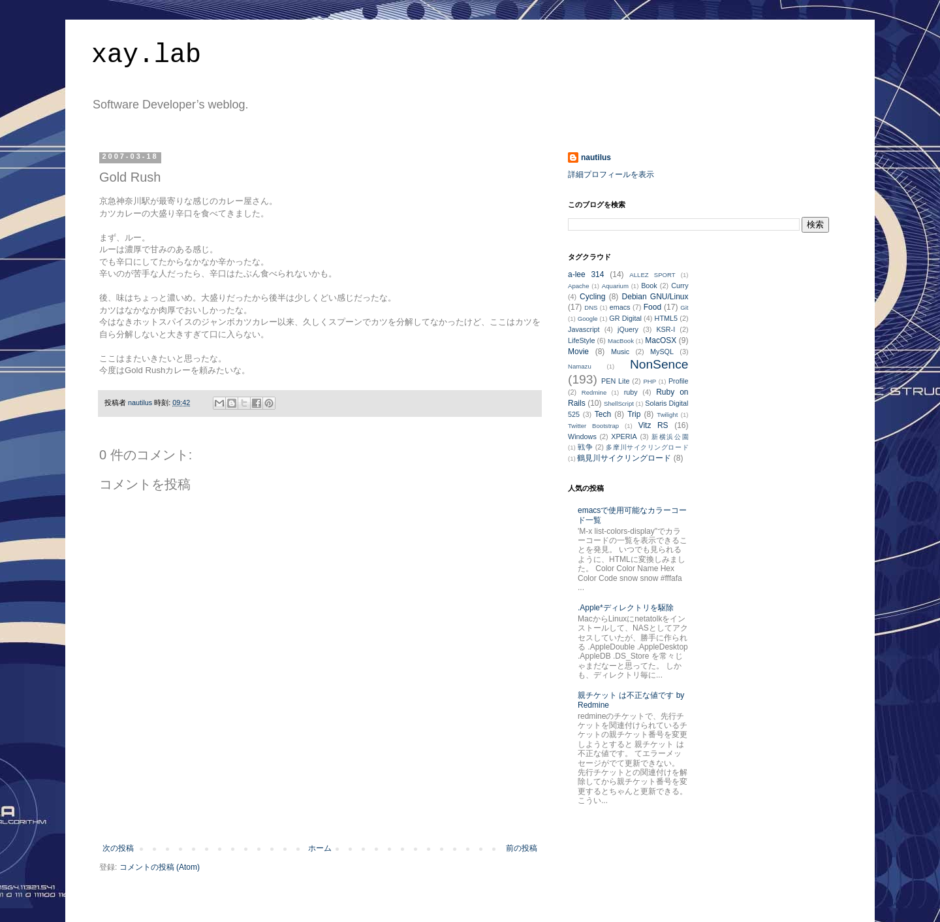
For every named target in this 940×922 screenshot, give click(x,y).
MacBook (621, 340)
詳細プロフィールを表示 (611, 174)
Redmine (594, 392)
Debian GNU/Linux (655, 296)
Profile (678, 381)
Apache (578, 285)
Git (684, 307)
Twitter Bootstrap (593, 425)
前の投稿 (521, 848)
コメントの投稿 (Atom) (159, 867)
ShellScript (619, 403)
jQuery (628, 329)
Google (588, 318)
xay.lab (146, 55)
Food (652, 307)
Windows (582, 436)
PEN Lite (615, 381)
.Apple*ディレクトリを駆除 (626, 607)
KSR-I (665, 329)
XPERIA (624, 436)
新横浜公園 (669, 436)
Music (620, 351)
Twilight (667, 414)
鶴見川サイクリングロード (624, 458)
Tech (603, 414)
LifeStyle (581, 340)
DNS (590, 307)
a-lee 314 (586, 274)
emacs (620, 307)
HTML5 (666, 318)
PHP (649, 381)
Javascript (584, 329)
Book (649, 285)
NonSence (659, 364)
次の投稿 (118, 848)
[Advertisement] (320, 807)
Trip (633, 414)
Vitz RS (653, 425)
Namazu (579, 366)
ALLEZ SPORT (652, 274)
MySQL (662, 351)
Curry (679, 285)
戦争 (585, 447)
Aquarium (615, 285)
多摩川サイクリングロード (647, 447)
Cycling (592, 296)
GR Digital (625, 318)
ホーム (320, 848)
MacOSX (660, 340)
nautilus (596, 157)
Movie (578, 351)
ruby (631, 392)
